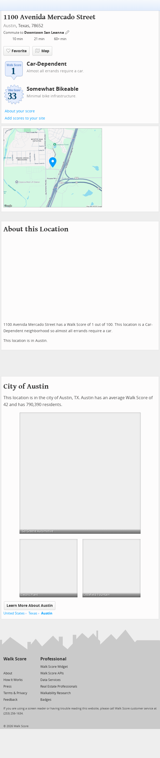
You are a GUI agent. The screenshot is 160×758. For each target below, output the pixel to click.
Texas (32, 613)
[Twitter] (6, 666)
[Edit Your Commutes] (67, 31)
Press (7, 686)
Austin (9, 25)
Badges (45, 700)
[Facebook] (15, 666)
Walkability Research (55, 693)
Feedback (10, 700)
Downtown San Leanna (44, 33)
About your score (20, 111)
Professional (53, 658)
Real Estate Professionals (58, 686)
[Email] (23, 666)
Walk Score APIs (52, 673)
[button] (53, 162)
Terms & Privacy (15, 693)
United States (14, 613)
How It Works (13, 680)
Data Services (50, 680)
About (7, 673)
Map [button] (42, 51)
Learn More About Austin (30, 605)
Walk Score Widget (54, 667)
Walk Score (14, 658)
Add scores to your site (25, 118)
